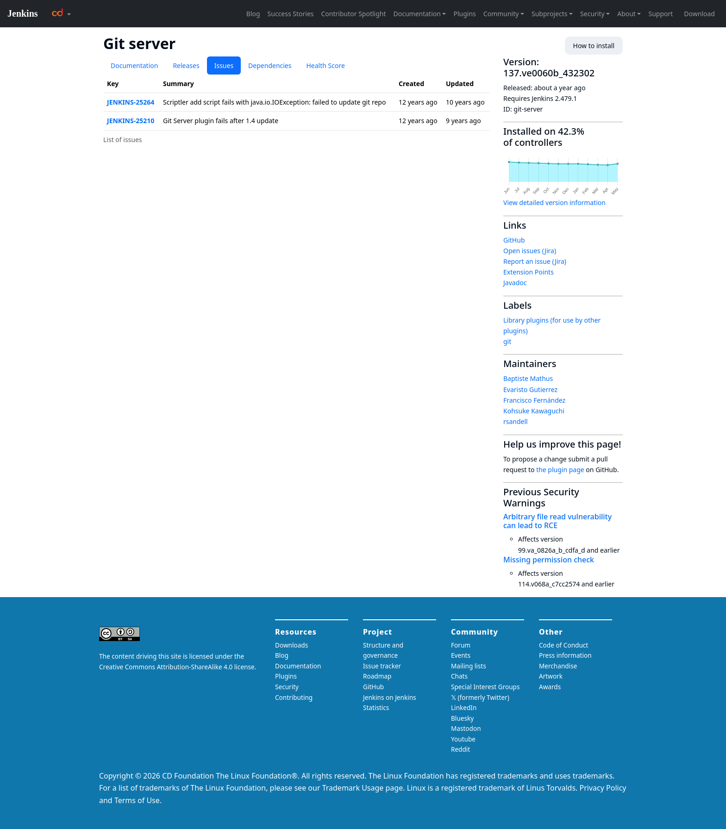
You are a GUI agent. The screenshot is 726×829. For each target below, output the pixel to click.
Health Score (325, 65)
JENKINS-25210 (130, 120)
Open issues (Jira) (529, 250)
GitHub (514, 240)
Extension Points (528, 272)
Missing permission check (548, 560)
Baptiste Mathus (528, 378)
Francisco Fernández (534, 400)
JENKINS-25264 (130, 102)
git (507, 341)
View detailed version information (554, 202)
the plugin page (560, 469)
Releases (186, 65)
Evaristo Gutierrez (530, 389)
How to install (593, 45)
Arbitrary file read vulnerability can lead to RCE (557, 520)
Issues (223, 65)
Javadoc (514, 282)
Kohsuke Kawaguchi (533, 410)
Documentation (134, 65)
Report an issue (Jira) (534, 261)
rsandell (515, 421)
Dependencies (269, 65)
